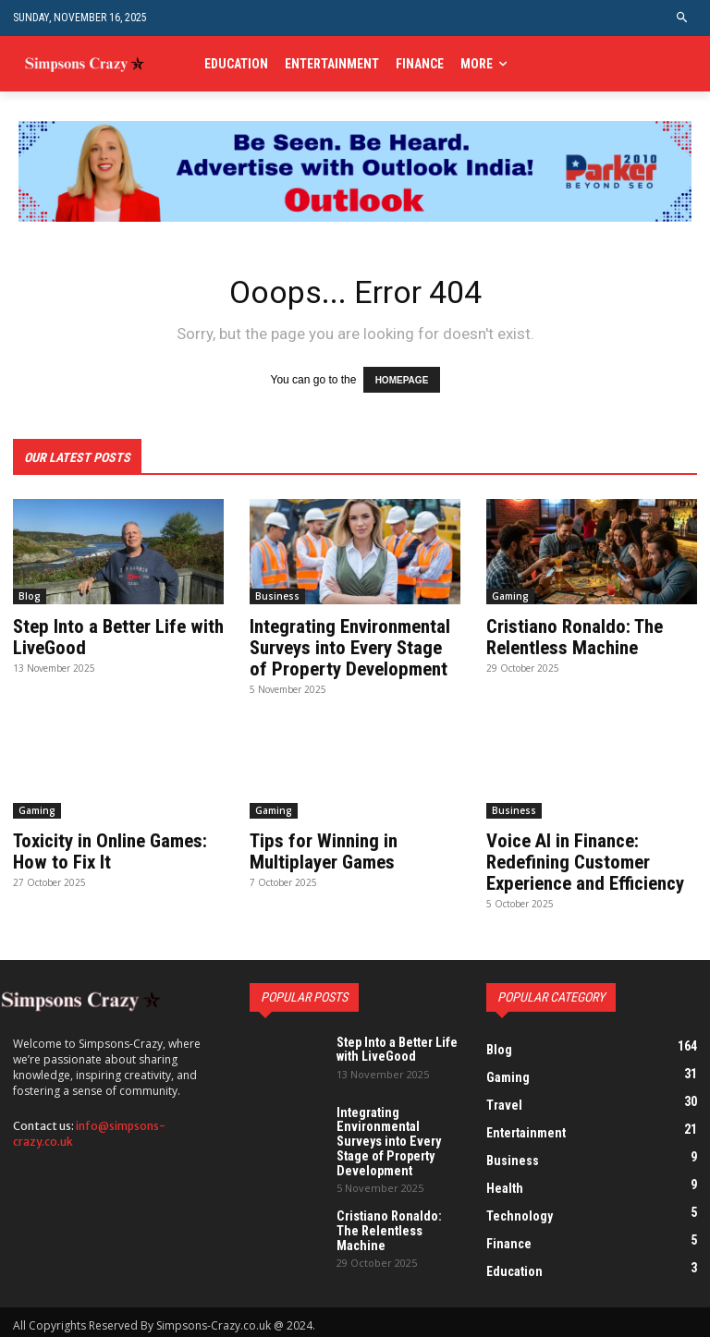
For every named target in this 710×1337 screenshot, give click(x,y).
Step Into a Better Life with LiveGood (116, 636)
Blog (29, 595)
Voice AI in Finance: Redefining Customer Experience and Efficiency (584, 858)
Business (277, 595)
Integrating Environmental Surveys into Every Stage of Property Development (355, 646)
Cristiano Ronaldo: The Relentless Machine (571, 636)
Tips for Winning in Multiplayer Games (321, 848)
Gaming (510, 595)
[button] (682, 18)
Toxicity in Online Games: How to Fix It (108, 848)
